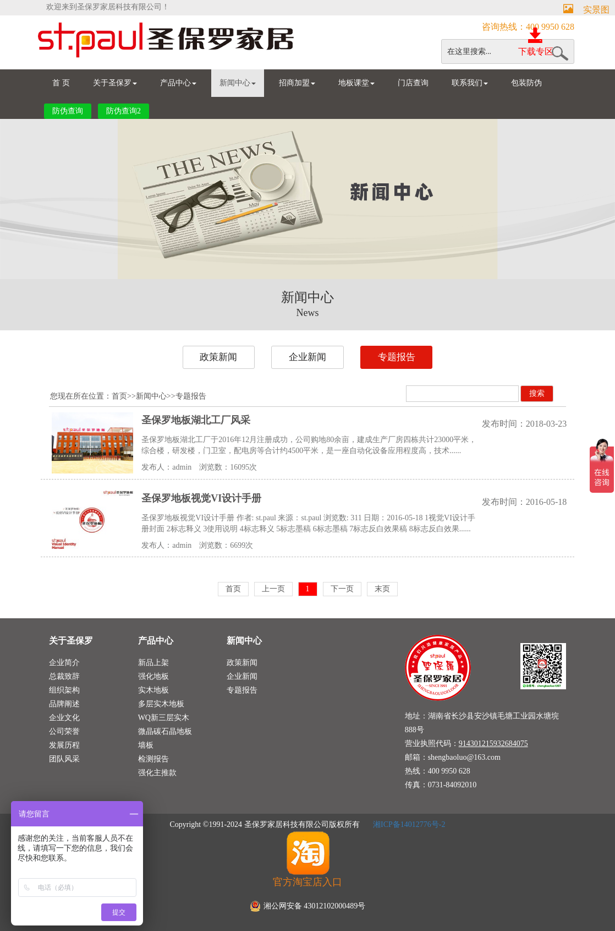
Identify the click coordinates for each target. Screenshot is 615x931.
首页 (119, 396)
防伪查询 (67, 111)
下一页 (342, 589)
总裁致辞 (64, 676)
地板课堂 (356, 83)
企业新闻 (307, 357)
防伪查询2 (123, 111)
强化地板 (153, 676)
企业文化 (64, 718)
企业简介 (64, 662)
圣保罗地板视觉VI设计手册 (201, 498)
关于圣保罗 (115, 83)
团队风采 (64, 759)
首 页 (61, 83)
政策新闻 (218, 357)
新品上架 (153, 662)
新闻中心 (237, 83)
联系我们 (470, 83)
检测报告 (153, 759)
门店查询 (413, 83)
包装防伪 (526, 83)
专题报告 (396, 357)
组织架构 (64, 690)
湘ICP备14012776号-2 (408, 824)
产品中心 (178, 83)
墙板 (145, 745)
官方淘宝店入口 (307, 859)
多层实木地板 (161, 704)
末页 (382, 589)
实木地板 (153, 690)
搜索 (537, 393)
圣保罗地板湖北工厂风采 (195, 420)
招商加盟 (297, 83)
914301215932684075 (493, 743)
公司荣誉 (64, 731)
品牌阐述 (64, 704)
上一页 (273, 589)
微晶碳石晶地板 (165, 731)
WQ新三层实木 (163, 718)
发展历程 (64, 745)
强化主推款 (157, 773)
